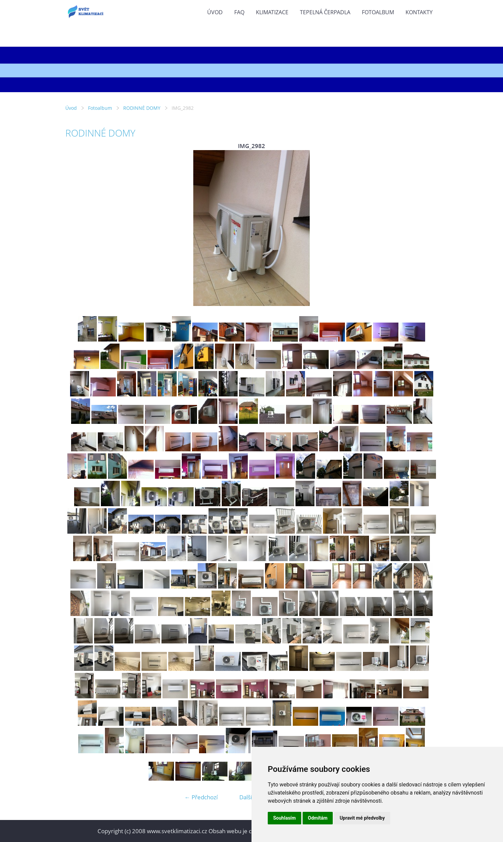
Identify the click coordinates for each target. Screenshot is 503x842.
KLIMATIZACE (272, 12)
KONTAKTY (419, 12)
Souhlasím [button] (284, 818)
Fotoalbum (378, 12)
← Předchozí (201, 797)
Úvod (215, 12)
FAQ (239, 12)
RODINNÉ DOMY (141, 108)
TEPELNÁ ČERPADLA (325, 12)
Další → (249, 797)
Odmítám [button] (318, 818)
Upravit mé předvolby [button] (362, 818)
